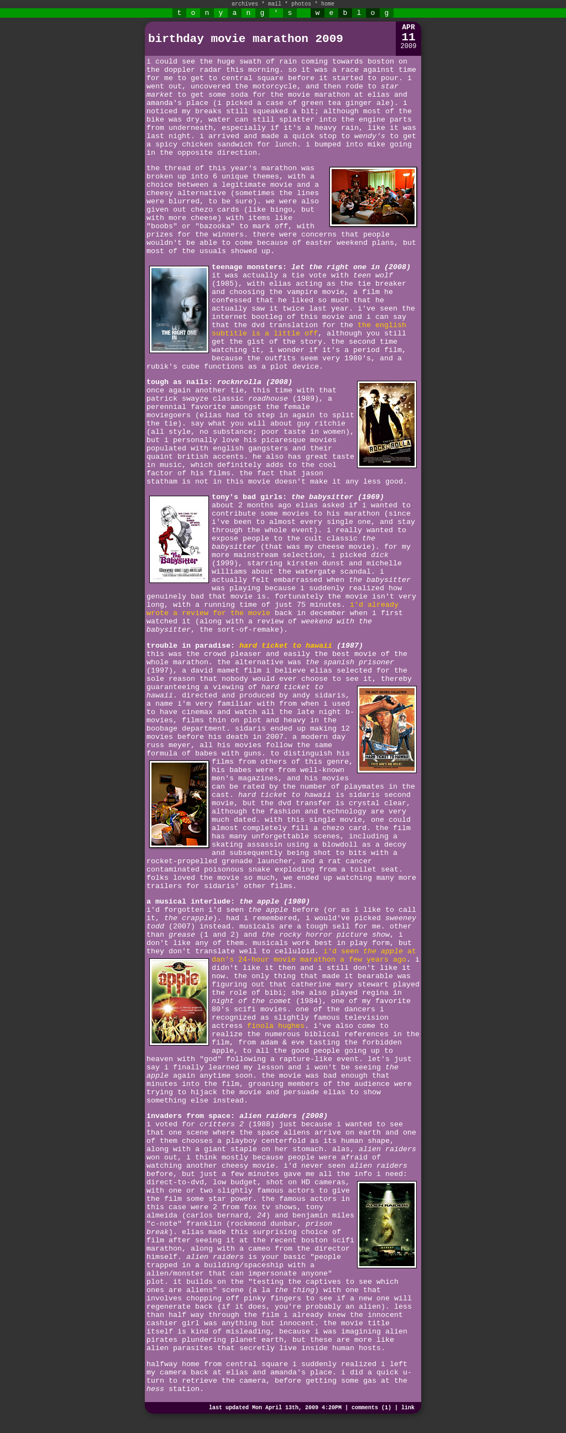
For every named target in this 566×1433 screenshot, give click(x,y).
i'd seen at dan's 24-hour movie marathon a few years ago (314, 955)
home (327, 4)
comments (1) (371, 1408)
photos (301, 4)
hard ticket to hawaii (285, 646)
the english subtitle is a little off (309, 329)
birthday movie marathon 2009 (245, 39)
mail (274, 4)
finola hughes (276, 1026)
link (408, 1408)
